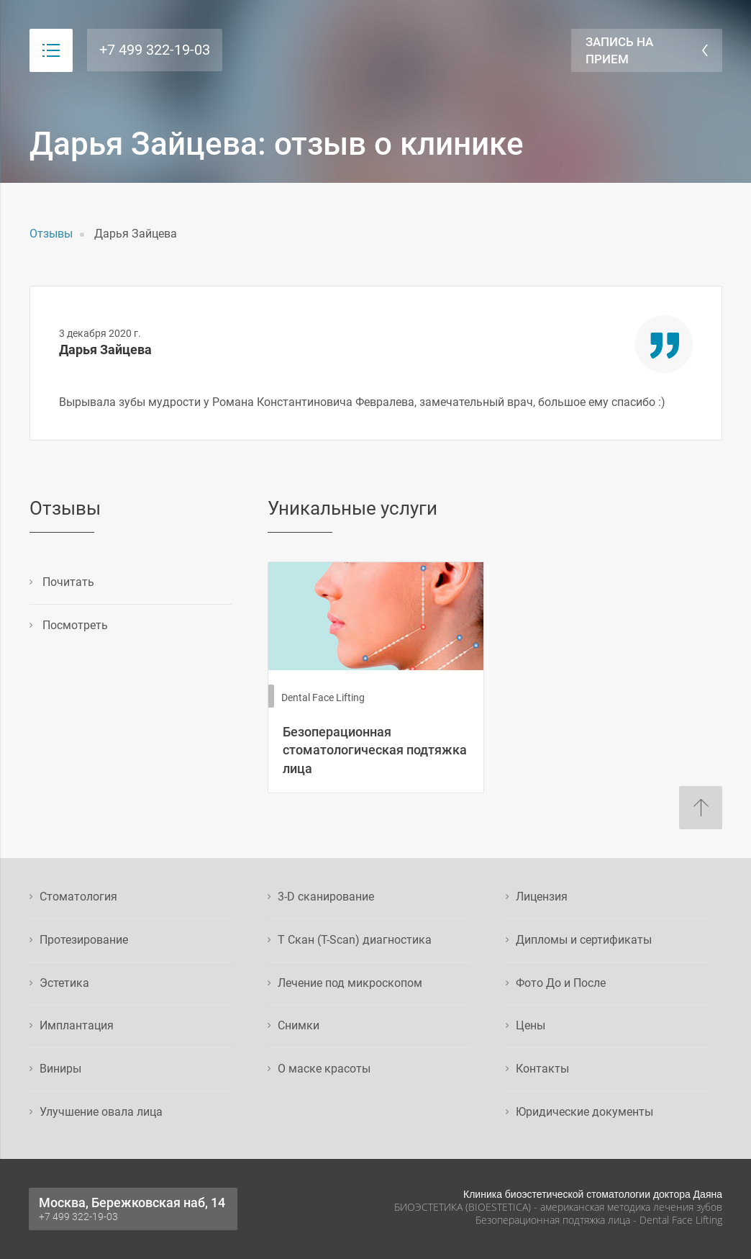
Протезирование (84, 940)
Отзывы (51, 233)
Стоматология (78, 896)
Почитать (67, 582)
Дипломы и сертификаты (584, 940)
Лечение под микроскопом (350, 983)
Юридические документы (584, 1112)
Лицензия (542, 896)
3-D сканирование (326, 896)
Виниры (60, 1068)
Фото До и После (561, 983)
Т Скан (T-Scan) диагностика (355, 940)
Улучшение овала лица (101, 1112)
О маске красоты (324, 1068)
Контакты (542, 1068)
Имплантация (77, 1025)
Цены (530, 1025)
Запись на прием (619, 50)
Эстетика (64, 983)
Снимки (298, 1025)
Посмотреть (74, 625)
